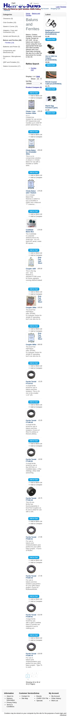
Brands (38, 696)
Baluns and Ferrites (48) (12, 40)
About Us (10, 696)
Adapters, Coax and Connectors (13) (10, 31)
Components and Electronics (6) (9, 51)
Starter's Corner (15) (10, 26)
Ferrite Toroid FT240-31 (31, 538)
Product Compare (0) (34, 87)
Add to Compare (36, 98)
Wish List (54, 701)
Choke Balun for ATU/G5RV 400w (31, 152)
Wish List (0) (35, 9)
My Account (45, 9)
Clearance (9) (8, 18)
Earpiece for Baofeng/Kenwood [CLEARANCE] (52, 32)
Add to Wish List (36, 96)
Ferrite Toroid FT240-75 (31, 654)
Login (58, 7)
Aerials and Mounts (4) (11, 36)
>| (28, 679)
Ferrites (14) (33, 69)
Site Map (25, 698)
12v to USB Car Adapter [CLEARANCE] (51, 58)
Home (5, 9)
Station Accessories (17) (11, 66)
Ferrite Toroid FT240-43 (31, 577)
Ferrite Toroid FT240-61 (31, 616)
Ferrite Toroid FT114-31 (31, 382)
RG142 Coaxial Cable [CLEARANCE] (53, 83)
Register (63, 7)
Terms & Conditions (10, 705)
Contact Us (12, 9)
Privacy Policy (12, 702)
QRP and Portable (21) (11, 62)
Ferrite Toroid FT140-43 (31, 421)
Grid (38, 76)
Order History (56, 698)
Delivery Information (11, 699)
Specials (39, 701)
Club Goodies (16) (9, 22)
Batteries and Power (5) (11, 47)
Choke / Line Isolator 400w (31, 112)
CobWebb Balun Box (30, 231)
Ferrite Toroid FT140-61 (31, 460)
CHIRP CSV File (23, 9)
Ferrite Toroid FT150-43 (31, 499)
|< (28, 673)
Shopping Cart (55, 9)
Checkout (7, 10)
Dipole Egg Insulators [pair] (51, 107)
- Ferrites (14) (9, 43)
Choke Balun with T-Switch (31, 192)
